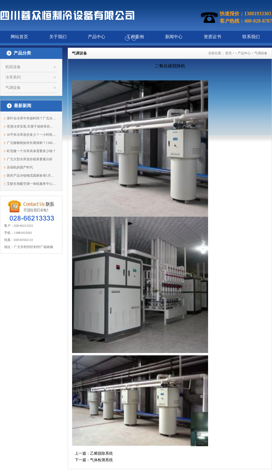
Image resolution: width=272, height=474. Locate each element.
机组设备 (13, 67)
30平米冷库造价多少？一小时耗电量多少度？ (31, 135)
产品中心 (244, 53)
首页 (228, 53)
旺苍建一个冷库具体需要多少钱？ (31, 151)
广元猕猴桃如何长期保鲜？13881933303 (31, 143)
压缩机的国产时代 (20, 167)
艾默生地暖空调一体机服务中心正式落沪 (31, 184)
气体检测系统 (101, 460)
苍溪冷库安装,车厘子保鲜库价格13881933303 (31, 126)
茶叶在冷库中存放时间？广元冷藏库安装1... (31, 118)
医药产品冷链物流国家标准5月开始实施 (31, 175)
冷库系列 (13, 77)
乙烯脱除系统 (101, 453)
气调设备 (13, 88)
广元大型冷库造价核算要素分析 (29, 159)
